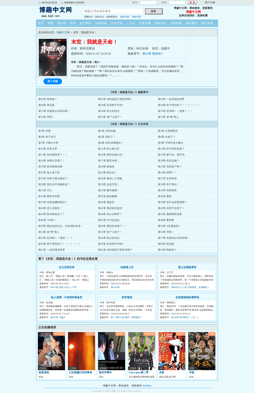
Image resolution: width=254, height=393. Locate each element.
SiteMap (146, 385)
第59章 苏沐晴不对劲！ (111, 105)
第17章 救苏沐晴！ (109, 160)
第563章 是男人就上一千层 (64, 287)
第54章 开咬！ (46, 117)
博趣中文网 (56, 11)
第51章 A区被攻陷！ (169, 226)
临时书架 (124, 16)
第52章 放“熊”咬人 (168, 117)
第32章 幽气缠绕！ (109, 190)
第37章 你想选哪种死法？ (53, 202)
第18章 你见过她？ (168, 160)
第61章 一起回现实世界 (171, 99)
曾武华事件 (105, 372)
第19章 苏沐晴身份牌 (50, 166)
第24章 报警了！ (167, 172)
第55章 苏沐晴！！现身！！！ (175, 111)
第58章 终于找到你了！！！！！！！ (179, 105)
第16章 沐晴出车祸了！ (51, 160)
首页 (41, 23)
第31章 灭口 (45, 190)
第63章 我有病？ (153, 53)
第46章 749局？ (47, 220)
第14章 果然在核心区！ (111, 154)
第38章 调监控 (106, 202)
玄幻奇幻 (85, 23)
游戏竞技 (160, 23)
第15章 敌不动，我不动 (171, 154)
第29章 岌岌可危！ (109, 184)
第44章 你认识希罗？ (110, 214)
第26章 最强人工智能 (110, 178)
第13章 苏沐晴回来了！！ (53, 154)
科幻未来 (207, 23)
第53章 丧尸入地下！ (110, 117)
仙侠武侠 (101, 23)
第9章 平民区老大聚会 (170, 142)
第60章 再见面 (46, 105)
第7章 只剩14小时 (48, 142)
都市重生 (192, 23)
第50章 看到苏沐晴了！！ (112, 226)
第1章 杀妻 (44, 131)
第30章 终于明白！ (168, 184)
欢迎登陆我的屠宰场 (187, 297)
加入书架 (53, 81)
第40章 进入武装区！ (50, 208)
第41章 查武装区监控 (110, 208)
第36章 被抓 (165, 196)
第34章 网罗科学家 (49, 196)
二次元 (130, 23)
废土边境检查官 (187, 267)
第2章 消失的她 (107, 131)
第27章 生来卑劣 (167, 178)
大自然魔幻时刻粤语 (80, 372)
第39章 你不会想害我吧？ (172, 202)
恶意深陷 (44, 372)
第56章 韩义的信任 (109, 111)
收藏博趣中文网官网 (74, 2)
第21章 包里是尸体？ (170, 166)
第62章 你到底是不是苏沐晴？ (115, 99)
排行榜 (61, 23)
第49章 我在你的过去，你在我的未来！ (60, 226)
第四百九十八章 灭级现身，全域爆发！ (190, 287)
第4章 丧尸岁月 (47, 136)
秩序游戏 (127, 297)
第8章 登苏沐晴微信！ (110, 142)
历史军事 (145, 23)
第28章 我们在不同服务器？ (54, 184)
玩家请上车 (127, 267)
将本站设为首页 (49, 2)
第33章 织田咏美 (167, 190)
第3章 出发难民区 (168, 131)
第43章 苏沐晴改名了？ (51, 214)
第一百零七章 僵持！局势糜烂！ (127, 317)
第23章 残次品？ (107, 172)
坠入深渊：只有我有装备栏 (66, 297)
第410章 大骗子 (58, 317)
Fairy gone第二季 (139, 372)
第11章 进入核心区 (108, 148)
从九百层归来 (66, 267)
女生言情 (117, 23)
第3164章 (115, 287)
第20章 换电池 (106, 166)
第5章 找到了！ (107, 136)
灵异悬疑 (176, 23)
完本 (73, 23)
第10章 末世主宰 (47, 148)
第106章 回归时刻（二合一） (185, 317)
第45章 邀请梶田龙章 (170, 214)
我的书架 (136, 16)
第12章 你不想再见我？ (171, 148)
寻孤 (191, 372)
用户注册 (210, 2)
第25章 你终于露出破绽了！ (54, 178)
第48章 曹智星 (166, 220)
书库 (50, 23)
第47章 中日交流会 (109, 220)
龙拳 (161, 372)
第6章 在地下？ (166, 136)
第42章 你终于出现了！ (171, 208)
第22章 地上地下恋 (49, 172)
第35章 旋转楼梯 (107, 196)
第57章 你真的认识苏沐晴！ (54, 111)
